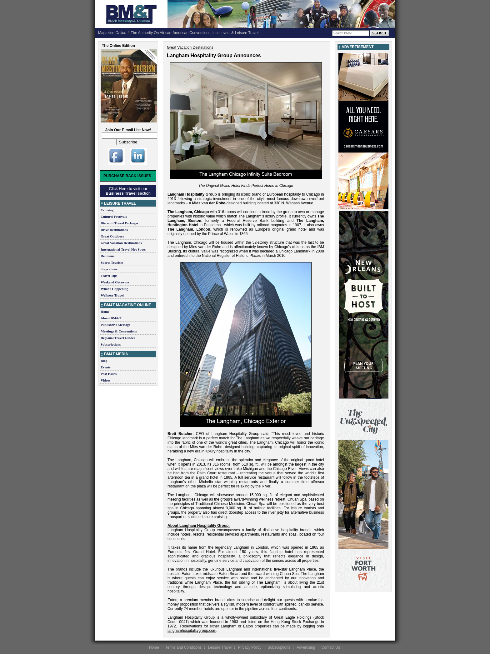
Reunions (107, 256)
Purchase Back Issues (127, 176)
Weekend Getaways (115, 282)
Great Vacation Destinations (121, 243)
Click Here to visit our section (128, 191)
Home (105, 311)
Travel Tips (109, 275)
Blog (104, 360)
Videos (105, 380)
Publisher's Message (115, 325)
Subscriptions (111, 344)
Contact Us (331, 647)
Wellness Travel (112, 295)
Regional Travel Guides (118, 338)
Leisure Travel (220, 647)
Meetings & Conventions (119, 331)
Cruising (107, 210)
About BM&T (111, 318)
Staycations (109, 269)
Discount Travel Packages (119, 223)
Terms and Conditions (183, 647)
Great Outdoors (112, 236)
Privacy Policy (249, 647)
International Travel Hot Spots (123, 249)
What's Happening (114, 289)
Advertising (306, 647)
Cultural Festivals (114, 216)
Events (106, 367)
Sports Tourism (112, 262)
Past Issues (109, 374)
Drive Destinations (114, 230)
